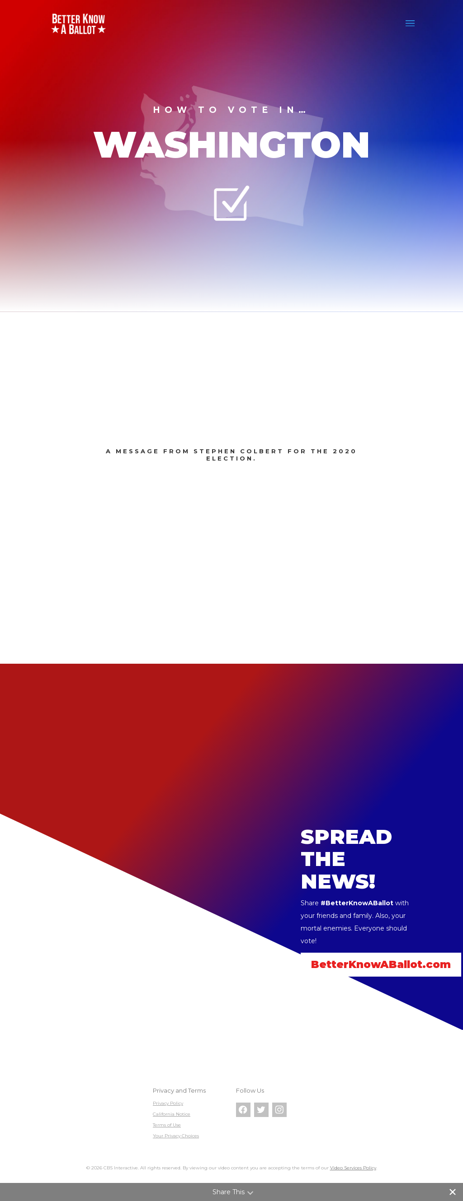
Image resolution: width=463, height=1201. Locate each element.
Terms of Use (167, 1125)
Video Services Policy (353, 1168)
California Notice (171, 1114)
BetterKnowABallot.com (381, 964)
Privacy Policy (168, 1103)
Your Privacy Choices (176, 1136)
